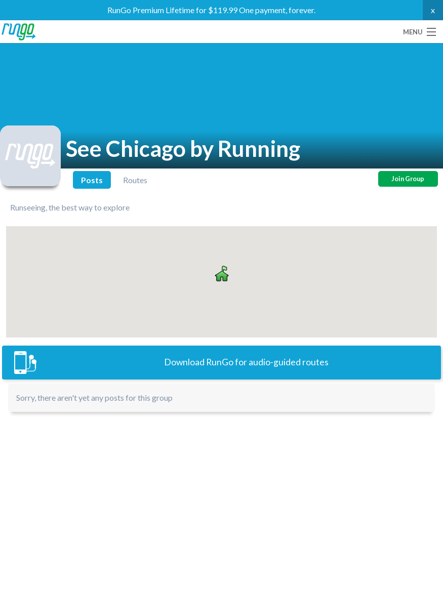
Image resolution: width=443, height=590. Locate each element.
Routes (135, 180)
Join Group (407, 179)
